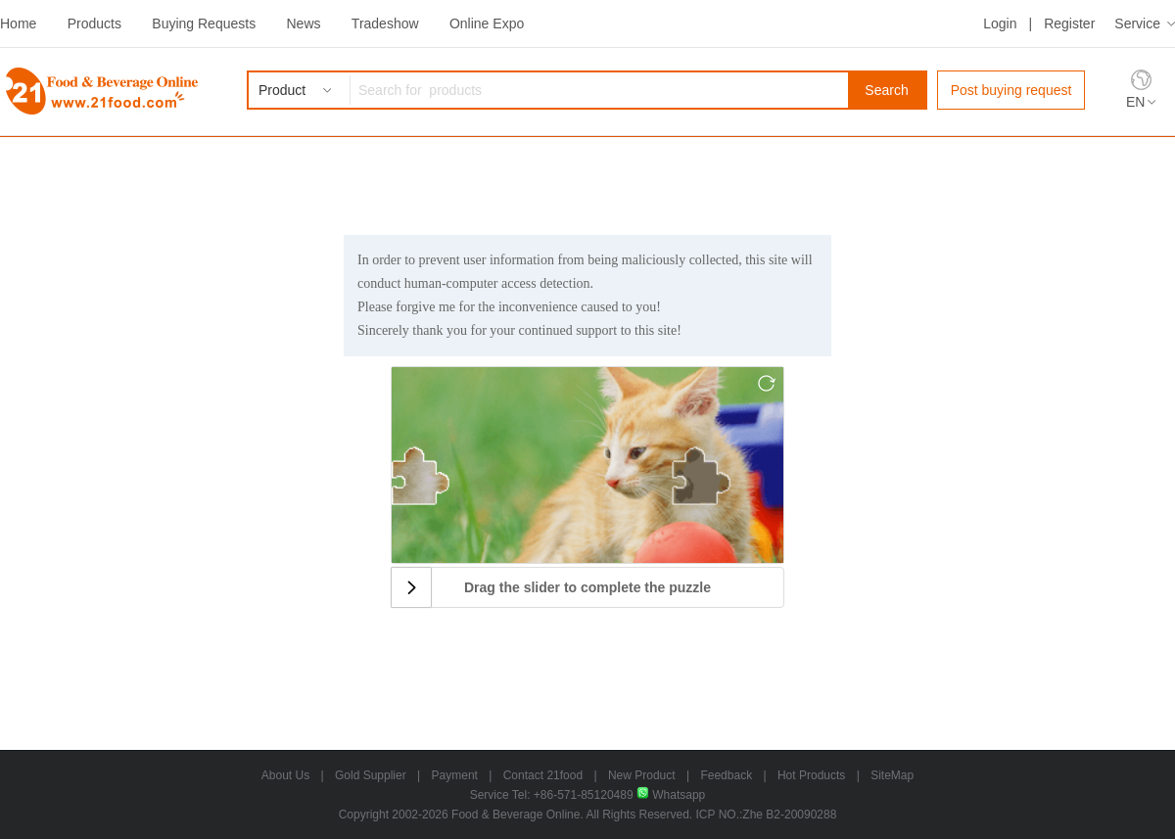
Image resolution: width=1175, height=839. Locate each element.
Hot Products (811, 775)
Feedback (726, 775)
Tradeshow (385, 23)
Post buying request (1011, 90)
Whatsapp (670, 795)
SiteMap (892, 775)
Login (999, 23)
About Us (285, 775)
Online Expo (486, 23)
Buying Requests (204, 23)
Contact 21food (543, 775)
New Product (642, 775)
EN (1135, 102)
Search (886, 90)
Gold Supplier (370, 775)
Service (1137, 23)
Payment (455, 775)
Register (1069, 23)
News (303, 23)
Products (94, 23)
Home (18, 23)
